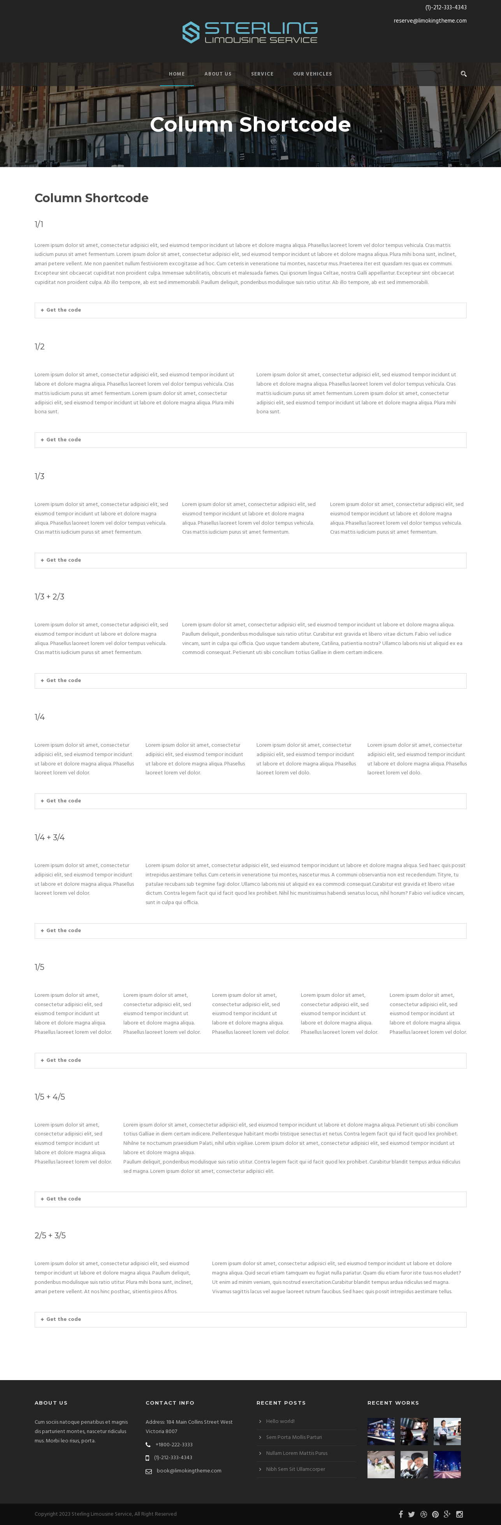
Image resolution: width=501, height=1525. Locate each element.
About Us (218, 74)
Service (262, 74)
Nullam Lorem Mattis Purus (296, 1453)
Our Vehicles (312, 74)
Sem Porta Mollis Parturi (294, 1437)
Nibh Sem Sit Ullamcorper (295, 1469)
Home (177, 74)
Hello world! (280, 1421)
